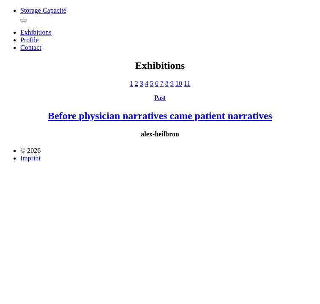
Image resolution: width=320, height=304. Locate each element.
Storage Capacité (43, 10)
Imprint (30, 158)
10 (178, 83)
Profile (29, 39)
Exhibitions (36, 32)
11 (187, 83)
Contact (30, 47)
